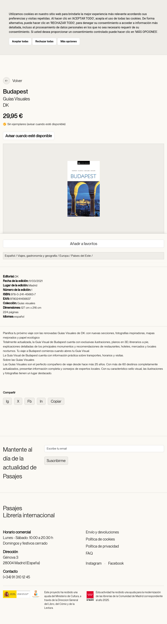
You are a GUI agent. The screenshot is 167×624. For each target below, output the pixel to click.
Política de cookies (100, 539)
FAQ (89, 553)
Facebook (116, 563)
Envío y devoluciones (102, 532)
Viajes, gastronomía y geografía (37, 255)
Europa (64, 255)
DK (6, 105)
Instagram (94, 563)
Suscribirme (56, 460)
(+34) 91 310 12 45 (16, 577)
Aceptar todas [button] (20, 41)
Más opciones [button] (68, 41)
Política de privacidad (102, 546)
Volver (12, 81)
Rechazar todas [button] (44, 41)
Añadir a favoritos (83, 243)
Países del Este (81, 255)
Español (10, 255)
